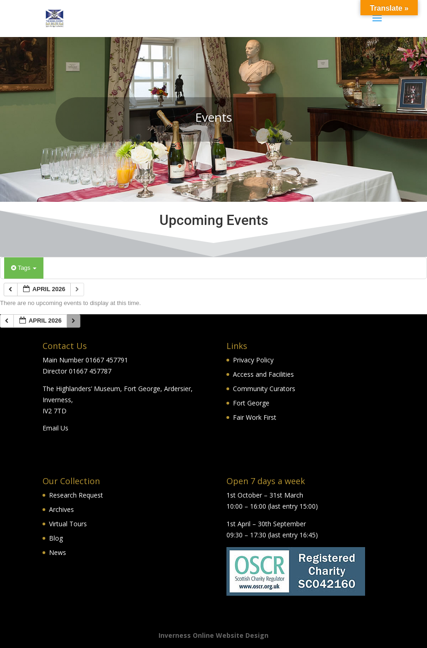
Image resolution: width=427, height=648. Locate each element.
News (57, 552)
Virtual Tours (68, 523)
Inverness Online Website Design (213, 635)
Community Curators (264, 388)
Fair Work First (254, 417)
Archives (61, 509)
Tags (24, 267)
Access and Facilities (263, 374)
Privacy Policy (253, 359)
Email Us (55, 428)
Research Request (76, 495)
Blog (56, 538)
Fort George (251, 403)
